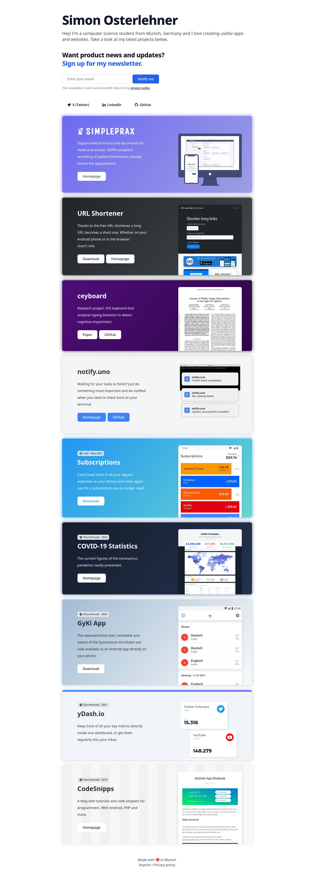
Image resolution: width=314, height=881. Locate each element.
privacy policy (140, 88)
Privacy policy (164, 865)
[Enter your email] (96, 79)
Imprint (145, 865)
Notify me (146, 79)
